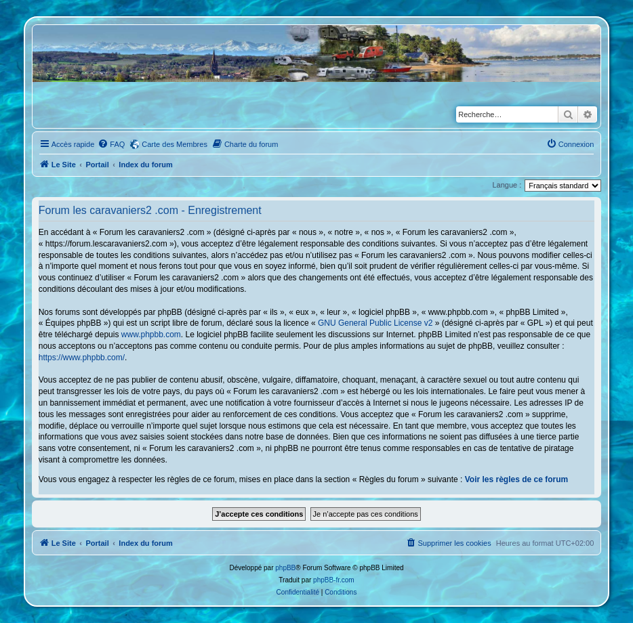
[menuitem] (111, 144)
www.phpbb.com (151, 334)
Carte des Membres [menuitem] (174, 144)
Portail (96, 164)
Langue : (506, 185)
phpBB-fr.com (333, 580)
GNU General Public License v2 (375, 323)
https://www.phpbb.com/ (82, 357)
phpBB (285, 568)
